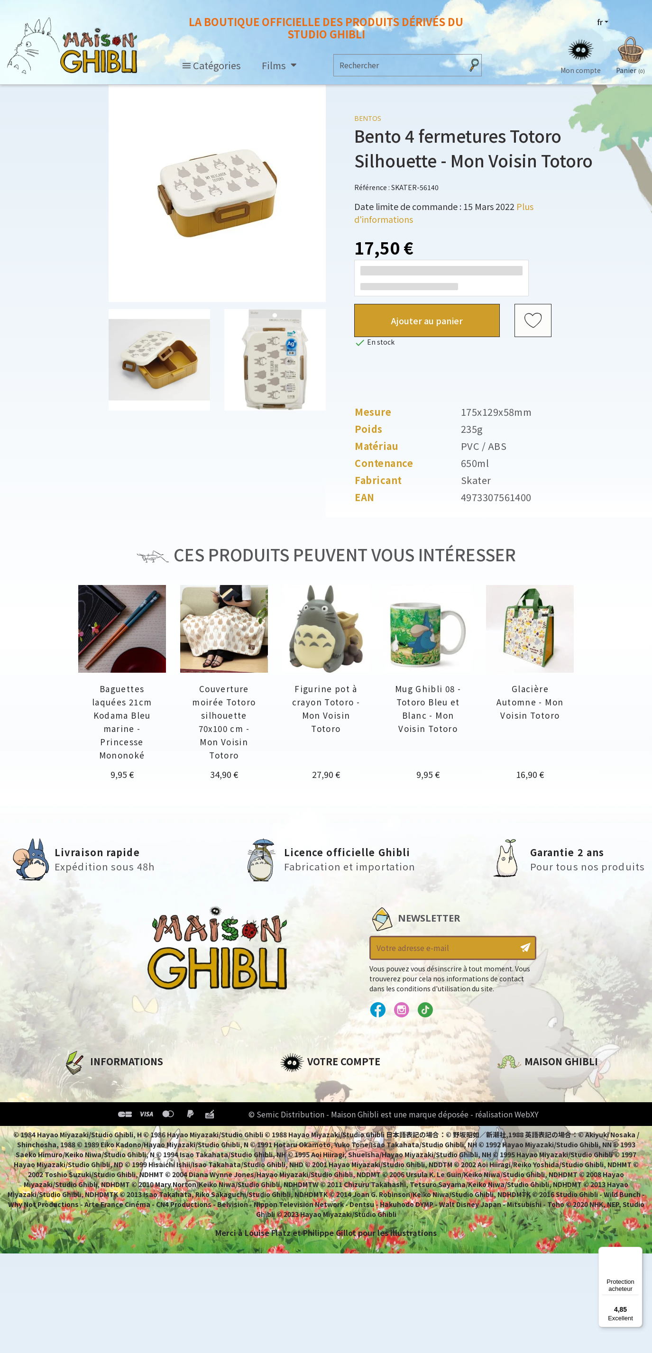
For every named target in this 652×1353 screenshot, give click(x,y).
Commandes (305, 1100)
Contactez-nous (529, 1172)
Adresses (297, 1116)
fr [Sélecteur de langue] (600, 22)
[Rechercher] (398, 65)
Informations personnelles (334, 1084)
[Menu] (637, 1252)
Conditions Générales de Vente (125, 1132)
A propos (80, 1084)
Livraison (81, 1148)
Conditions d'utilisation (112, 1116)
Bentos (367, 118)
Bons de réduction (317, 1132)
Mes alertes (303, 1164)
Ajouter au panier (427, 320)
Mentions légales (97, 1100)
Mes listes (299, 1148)
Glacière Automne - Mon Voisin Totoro (529, 702)
